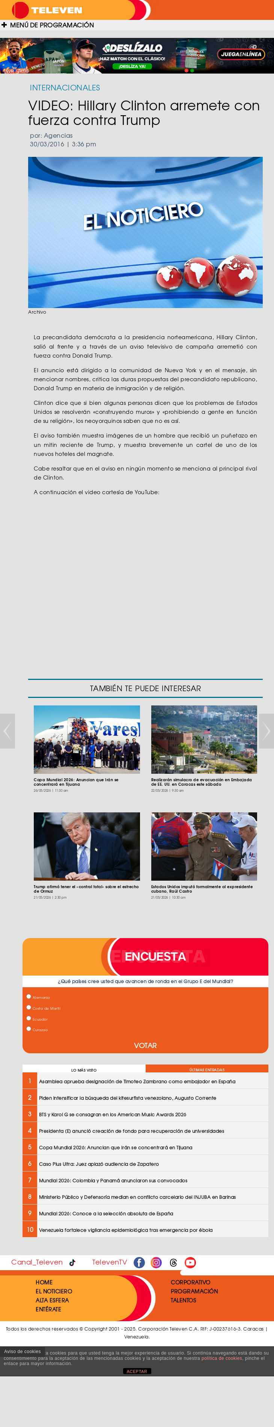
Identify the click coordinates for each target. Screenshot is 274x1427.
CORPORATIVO (191, 1282)
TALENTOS (183, 1300)
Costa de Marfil (43, 1008)
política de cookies (222, 1358)
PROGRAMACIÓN (194, 1291)
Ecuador (37, 1019)
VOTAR (145, 1045)
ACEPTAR (137, 1371)
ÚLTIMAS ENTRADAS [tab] (207, 1070)
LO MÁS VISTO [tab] (83, 1070)
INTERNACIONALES (65, 87)
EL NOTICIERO (54, 1291)
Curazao (37, 1029)
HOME (44, 1282)
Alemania (38, 997)
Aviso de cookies (22, 1351)
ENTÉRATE (48, 1309)
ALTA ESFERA (52, 1300)
